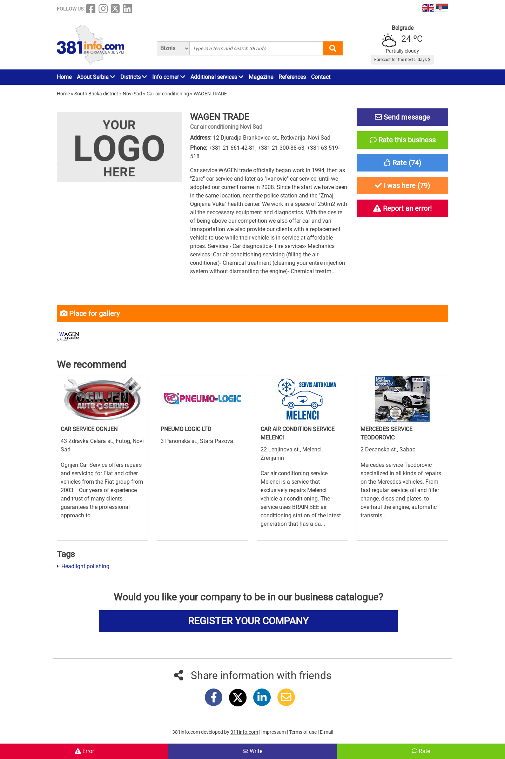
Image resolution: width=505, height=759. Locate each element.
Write (252, 751)
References (292, 77)
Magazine (261, 77)
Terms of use (303, 732)
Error (84, 751)
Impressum (274, 732)
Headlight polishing (83, 566)
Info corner (168, 77)
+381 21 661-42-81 (232, 148)
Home (64, 77)
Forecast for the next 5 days (402, 59)
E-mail (326, 732)
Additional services (216, 77)
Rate (421, 751)
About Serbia (96, 77)
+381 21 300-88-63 (281, 148)
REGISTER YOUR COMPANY (248, 621)
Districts (133, 77)
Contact (320, 77)
